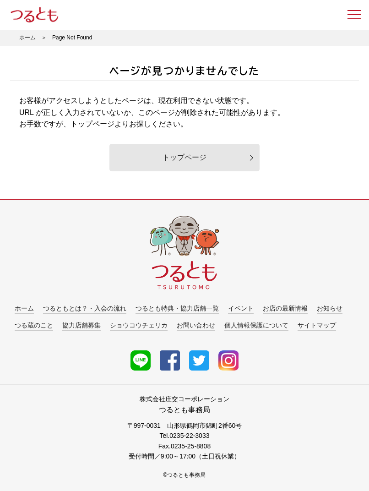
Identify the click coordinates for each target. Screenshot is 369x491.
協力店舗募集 (81, 325)
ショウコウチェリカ (139, 325)
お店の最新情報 (285, 308)
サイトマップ (317, 325)
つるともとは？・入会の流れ (84, 308)
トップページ (184, 157)
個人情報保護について (256, 325)
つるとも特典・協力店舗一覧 (177, 308)
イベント (241, 308)
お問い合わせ (196, 325)
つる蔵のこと (34, 325)
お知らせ (329, 308)
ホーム (27, 37)
